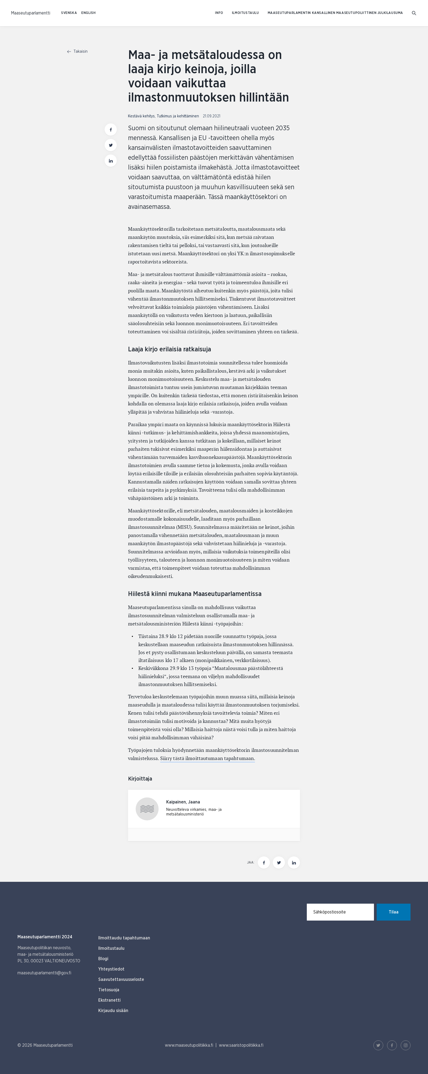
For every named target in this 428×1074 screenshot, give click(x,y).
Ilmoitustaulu (245, 13)
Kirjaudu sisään (113, 1010)
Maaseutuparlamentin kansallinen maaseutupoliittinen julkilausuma (335, 13)
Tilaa (394, 912)
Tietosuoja (108, 990)
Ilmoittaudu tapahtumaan (124, 938)
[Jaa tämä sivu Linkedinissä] (294, 862)
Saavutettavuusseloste (121, 979)
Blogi (103, 959)
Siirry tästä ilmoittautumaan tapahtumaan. (207, 758)
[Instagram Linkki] (406, 1045)
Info (219, 13)
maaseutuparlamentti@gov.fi (44, 973)
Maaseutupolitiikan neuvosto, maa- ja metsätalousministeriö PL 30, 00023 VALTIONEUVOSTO (48, 954)
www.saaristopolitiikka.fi (241, 1045)
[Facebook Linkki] (392, 1045)
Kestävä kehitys (141, 116)
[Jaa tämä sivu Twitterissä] (279, 862)
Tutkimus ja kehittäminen (178, 116)
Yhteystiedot (111, 969)
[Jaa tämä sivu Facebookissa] (264, 862)
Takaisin (77, 52)
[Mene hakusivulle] (414, 13)
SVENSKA (69, 13)
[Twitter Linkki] (378, 1045)
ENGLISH (88, 13)
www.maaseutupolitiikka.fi (189, 1045)
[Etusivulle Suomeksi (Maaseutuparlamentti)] (30, 13)
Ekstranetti (109, 1000)
